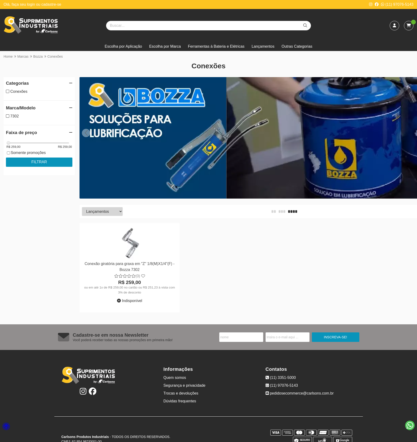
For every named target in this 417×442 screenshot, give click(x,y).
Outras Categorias (296, 46)
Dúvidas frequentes (180, 401)
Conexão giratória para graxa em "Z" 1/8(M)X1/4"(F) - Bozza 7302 (129, 266)
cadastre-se (51, 4)
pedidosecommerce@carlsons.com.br (300, 393)
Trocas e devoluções (181, 393)
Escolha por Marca (165, 46)
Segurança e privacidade (185, 385)
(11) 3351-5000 (281, 378)
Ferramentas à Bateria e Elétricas (216, 46)
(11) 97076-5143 (397, 4)
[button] (86, 133)
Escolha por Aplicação (123, 46)
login (31, 4)
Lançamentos (263, 46)
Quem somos (175, 378)
